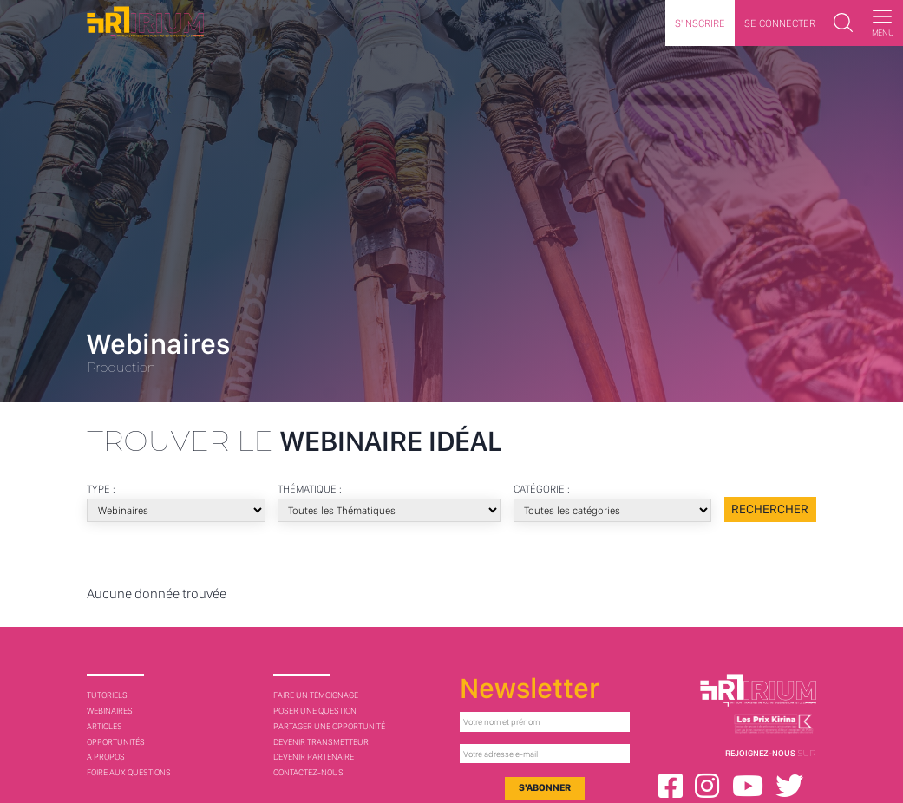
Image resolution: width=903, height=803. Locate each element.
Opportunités (116, 741)
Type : (101, 488)
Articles (104, 726)
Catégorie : (543, 488)
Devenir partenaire (313, 756)
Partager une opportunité (329, 726)
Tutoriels (107, 694)
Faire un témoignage (315, 694)
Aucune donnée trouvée (156, 593)
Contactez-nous (308, 772)
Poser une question (315, 710)
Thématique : (310, 488)
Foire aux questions (129, 772)
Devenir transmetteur (321, 741)
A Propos (106, 756)
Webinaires (110, 710)
